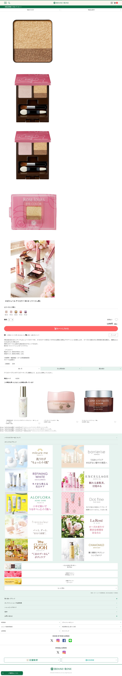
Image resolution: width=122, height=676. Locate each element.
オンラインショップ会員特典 (13, 603)
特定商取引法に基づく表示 (69, 626)
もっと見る (61, 588)
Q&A (6, 611)
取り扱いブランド (10, 598)
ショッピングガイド (11, 607)
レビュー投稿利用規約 (7, 626)
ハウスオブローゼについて (13, 437)
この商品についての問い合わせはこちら (15, 335)
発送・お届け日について (33, 335)
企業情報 (3, 631)
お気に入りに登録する (116, 319)
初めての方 (30, 10)
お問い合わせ (9, 616)
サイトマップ (65, 631)
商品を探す (91, 10)
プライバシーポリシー (68, 622)
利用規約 (3, 622)
